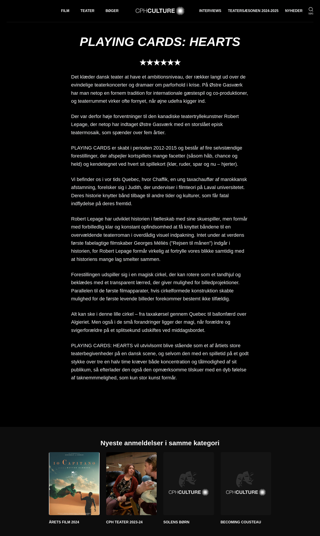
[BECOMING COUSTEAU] (246, 483)
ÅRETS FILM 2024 (64, 522)
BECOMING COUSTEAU (241, 522)
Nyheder (293, 11)
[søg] (310, 11)
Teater (87, 11)
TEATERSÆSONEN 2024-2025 (253, 11)
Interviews (210, 11)
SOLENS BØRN (176, 522)
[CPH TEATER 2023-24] (131, 483)
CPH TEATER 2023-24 (124, 522)
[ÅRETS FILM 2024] (74, 483)
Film (65, 11)
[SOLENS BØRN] (188, 483)
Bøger (112, 11)
